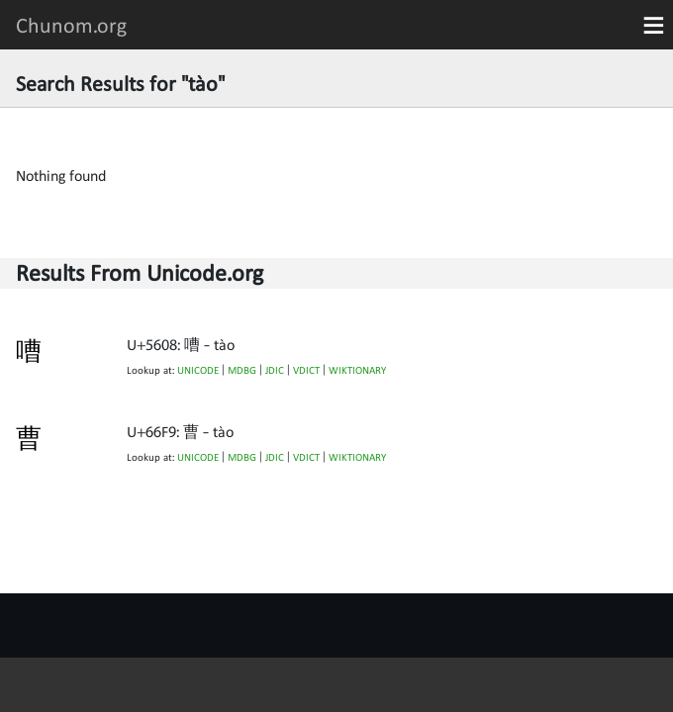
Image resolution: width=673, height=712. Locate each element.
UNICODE (198, 370)
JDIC (274, 370)
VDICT (306, 370)
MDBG (242, 370)
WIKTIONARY (357, 370)
